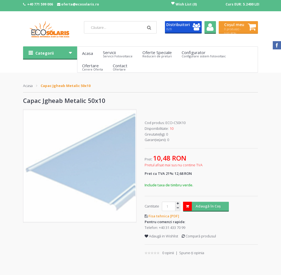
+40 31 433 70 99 (172, 227)
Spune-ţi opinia (191, 252)
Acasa (28, 85)
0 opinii (168, 252)
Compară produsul (199, 236)
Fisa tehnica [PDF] (163, 216)
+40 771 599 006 (40, 4)
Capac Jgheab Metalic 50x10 (66, 85)
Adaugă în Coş (202, 206)
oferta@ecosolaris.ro (80, 4)
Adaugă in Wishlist (161, 236)
